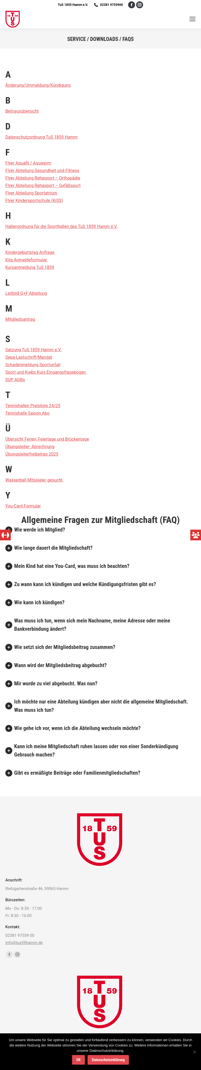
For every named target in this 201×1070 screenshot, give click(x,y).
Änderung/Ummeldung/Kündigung (38, 85)
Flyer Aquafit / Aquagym (28, 163)
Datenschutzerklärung (108, 1060)
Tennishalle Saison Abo (27, 413)
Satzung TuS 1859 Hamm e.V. (33, 349)
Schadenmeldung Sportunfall (32, 364)
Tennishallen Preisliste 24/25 (32, 405)
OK (78, 1060)
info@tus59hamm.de (24, 942)
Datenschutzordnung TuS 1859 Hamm (41, 137)
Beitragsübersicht (22, 111)
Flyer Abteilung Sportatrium (31, 193)
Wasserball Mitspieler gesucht (34, 480)
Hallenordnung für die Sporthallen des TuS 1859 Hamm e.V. (61, 226)
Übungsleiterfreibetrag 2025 (31, 454)
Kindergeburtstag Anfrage (30, 252)
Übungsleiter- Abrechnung (29, 446)
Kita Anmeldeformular (26, 259)
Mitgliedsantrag (20, 319)
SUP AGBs (15, 379)
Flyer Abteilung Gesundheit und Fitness (42, 170)
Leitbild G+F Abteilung (26, 293)
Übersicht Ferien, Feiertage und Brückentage (47, 439)
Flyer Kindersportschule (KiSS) (34, 200)
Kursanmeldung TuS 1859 (29, 267)
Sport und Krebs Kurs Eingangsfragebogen (46, 372)
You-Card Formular (23, 506)
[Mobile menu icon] (192, 19)
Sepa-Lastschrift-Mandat (28, 357)
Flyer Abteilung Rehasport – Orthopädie (42, 178)
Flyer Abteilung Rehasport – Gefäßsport (43, 185)
